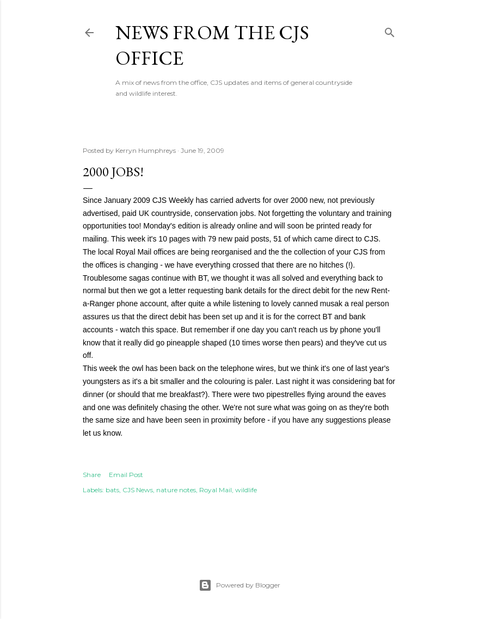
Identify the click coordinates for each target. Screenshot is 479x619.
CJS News (137, 490)
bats (112, 490)
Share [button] (92, 475)
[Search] (389, 30)
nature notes (176, 490)
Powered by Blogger (239, 585)
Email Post (126, 475)
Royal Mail (215, 490)
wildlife (246, 490)
